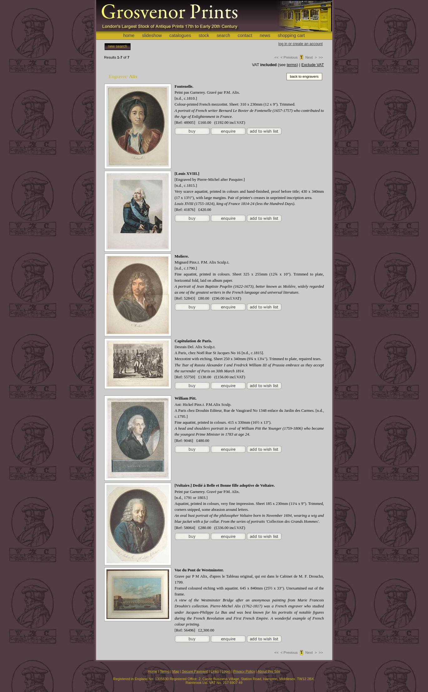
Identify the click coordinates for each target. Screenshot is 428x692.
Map (175, 671)
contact (245, 35)
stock (204, 35)
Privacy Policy (244, 671)
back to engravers (304, 76)
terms (292, 64)
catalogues (180, 35)
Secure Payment (195, 671)
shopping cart (291, 35)
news (265, 35)
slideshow (152, 35)
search (223, 35)
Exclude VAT (312, 64)
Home (152, 671)
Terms (164, 671)
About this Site (269, 671)
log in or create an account (300, 44)
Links (215, 671)
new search (117, 46)
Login (226, 671)
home (128, 35)
